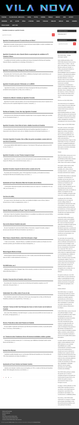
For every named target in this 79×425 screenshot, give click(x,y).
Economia (43, 17)
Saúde (64, 17)
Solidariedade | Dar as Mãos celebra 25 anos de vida (19, 295)
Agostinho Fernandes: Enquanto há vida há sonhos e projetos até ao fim (25, 171)
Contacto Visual (36, 422)
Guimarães (74, 21)
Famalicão (53, 21)
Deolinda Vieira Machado (10, 354)
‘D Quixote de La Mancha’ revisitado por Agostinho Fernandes (22, 98)
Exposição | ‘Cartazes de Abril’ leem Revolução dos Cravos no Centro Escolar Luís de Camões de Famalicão (26, 310)
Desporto (71, 17)
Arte (11, 21)
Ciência (23, 21)
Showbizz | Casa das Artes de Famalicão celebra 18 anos (20, 281)
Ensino (38, 21)
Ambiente (58, 17)
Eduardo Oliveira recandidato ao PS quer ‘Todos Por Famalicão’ (22, 212)
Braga (67, 21)
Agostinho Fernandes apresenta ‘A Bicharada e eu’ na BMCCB (22, 84)
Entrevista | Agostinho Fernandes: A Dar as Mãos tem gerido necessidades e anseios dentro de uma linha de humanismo (26, 142)
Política (36, 17)
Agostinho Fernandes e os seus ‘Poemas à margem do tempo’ (22, 157)
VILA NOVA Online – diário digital (17, 17)
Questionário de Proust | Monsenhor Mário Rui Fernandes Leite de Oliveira (26, 185)
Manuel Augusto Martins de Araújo (14, 254)
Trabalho (50, 17)
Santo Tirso (15, 25)
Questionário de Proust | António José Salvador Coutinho (20, 368)
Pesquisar (4, 17)
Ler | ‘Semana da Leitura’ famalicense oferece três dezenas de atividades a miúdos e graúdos (26, 339)
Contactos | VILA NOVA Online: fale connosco (12, 419)
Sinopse (4, 414)
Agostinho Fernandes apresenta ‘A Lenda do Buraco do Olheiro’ (22, 40)
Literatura (31, 21)
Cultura (17, 21)
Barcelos (61, 21)
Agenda (29, 17)
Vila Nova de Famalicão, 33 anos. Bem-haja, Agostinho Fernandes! (23, 111)
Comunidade (4, 21)
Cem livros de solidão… (10, 198)
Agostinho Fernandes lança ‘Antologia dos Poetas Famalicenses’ (23, 70)
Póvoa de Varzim (5, 25)
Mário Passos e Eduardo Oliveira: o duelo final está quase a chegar (23, 240)
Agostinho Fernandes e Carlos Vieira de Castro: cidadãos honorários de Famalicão (25, 126)
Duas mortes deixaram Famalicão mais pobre (17, 226)
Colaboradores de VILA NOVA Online (10, 417)
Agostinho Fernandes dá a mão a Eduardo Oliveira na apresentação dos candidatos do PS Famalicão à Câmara (25, 55)
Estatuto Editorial (6, 413)
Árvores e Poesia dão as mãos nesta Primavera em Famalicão (22, 325)
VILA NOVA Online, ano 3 (10, 267)
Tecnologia (45, 21)
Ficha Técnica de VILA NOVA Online (9, 416)
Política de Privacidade (7, 411)
